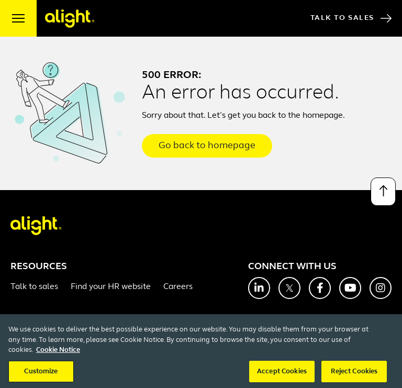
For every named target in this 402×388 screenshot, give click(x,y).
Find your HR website (111, 287)
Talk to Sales (351, 18)
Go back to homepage (207, 146)
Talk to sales (34, 287)
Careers (178, 287)
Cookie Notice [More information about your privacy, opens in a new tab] (58, 359)
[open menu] (18, 18)
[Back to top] (383, 192)
